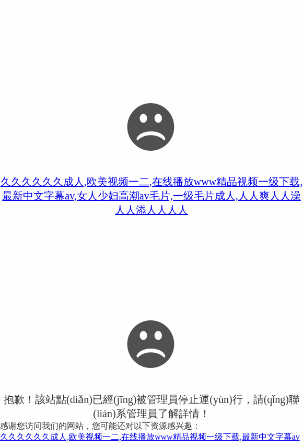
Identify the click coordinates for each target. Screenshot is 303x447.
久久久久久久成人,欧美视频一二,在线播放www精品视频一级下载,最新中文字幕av (150, 436)
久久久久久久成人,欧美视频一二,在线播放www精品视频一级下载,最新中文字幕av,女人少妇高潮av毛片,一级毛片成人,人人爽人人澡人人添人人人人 (151, 196)
